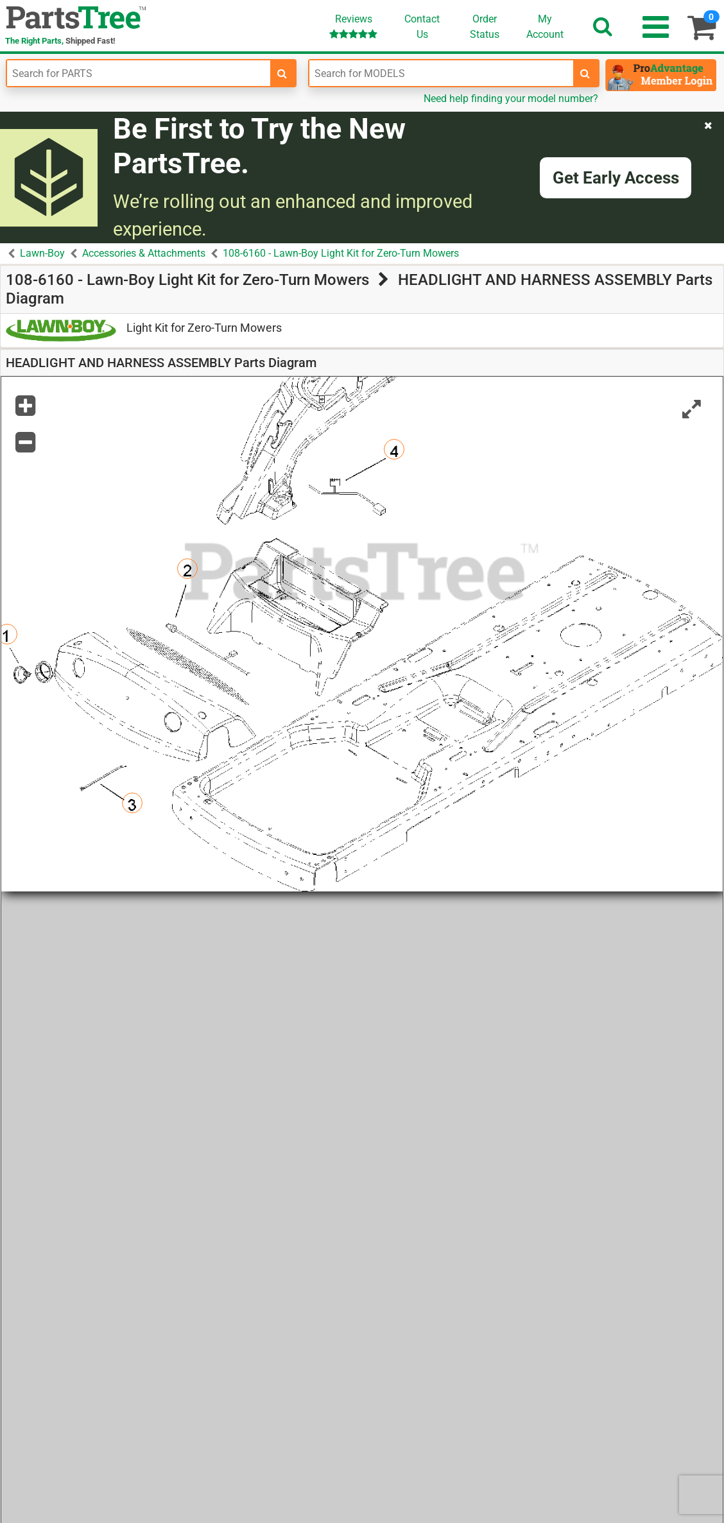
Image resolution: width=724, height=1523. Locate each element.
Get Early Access (616, 177)
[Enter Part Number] (138, 73)
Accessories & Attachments (143, 253)
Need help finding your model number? (511, 98)
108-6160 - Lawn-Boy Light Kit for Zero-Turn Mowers (341, 253)
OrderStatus (484, 26)
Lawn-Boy (42, 253)
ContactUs (422, 26)
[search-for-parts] (282, 73)
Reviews (353, 26)
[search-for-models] (585, 73)
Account (545, 26)
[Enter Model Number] (441, 73)
